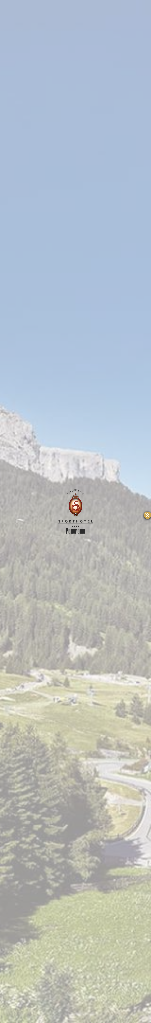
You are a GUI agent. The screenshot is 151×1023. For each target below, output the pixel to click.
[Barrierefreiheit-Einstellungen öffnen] (147, 515)
